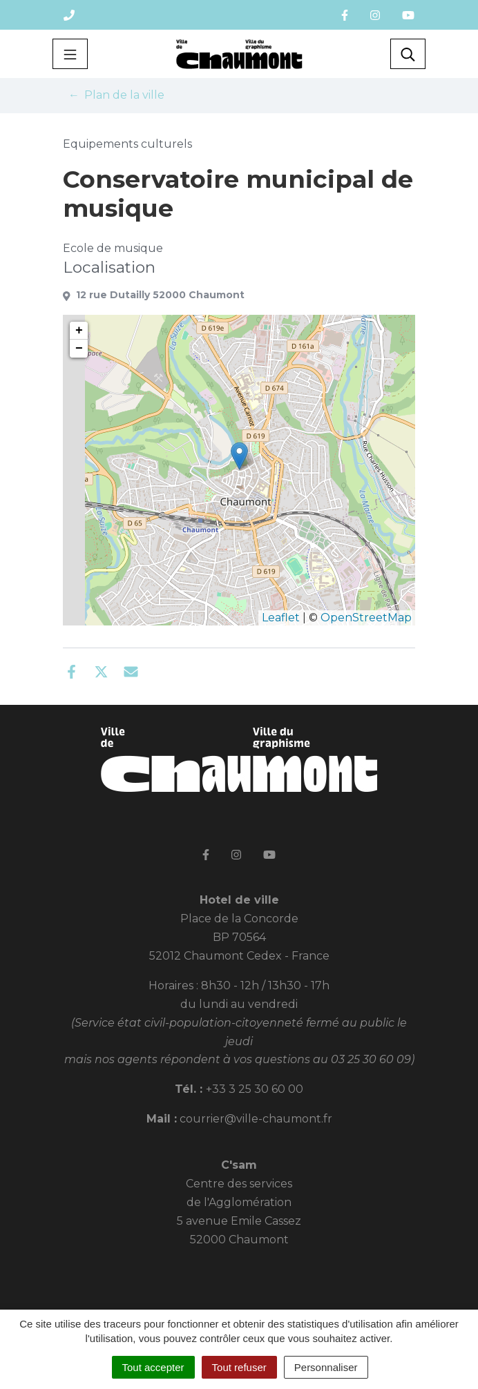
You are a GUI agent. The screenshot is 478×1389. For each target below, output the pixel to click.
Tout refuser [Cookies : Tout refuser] (239, 1367)
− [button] (79, 348)
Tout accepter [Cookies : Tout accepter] (153, 1367)
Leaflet (281, 617)
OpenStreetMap (366, 617)
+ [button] (79, 330)
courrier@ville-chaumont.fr (256, 1118)
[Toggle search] (408, 54)
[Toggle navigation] (70, 54)
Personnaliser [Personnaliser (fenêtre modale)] (326, 1367)
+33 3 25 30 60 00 (254, 1089)
